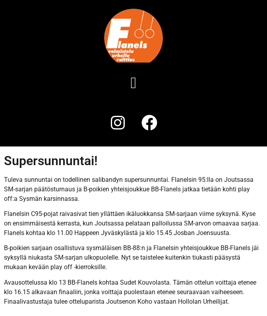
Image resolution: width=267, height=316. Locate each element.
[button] (134, 83)
